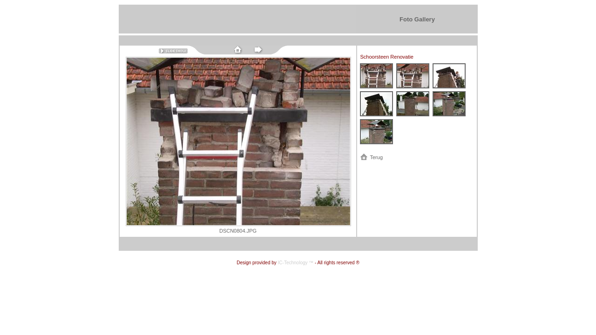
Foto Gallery (417, 19)
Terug (376, 157)
